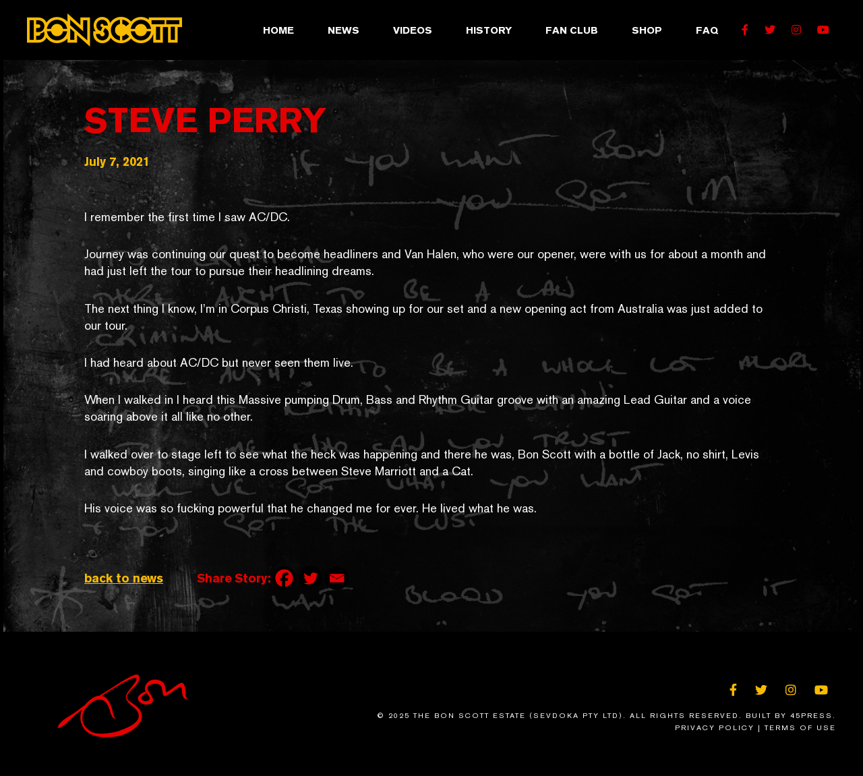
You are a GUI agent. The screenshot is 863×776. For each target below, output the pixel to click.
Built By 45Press (789, 715)
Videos (412, 30)
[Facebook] (284, 578)
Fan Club (571, 30)
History (489, 30)
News (343, 30)
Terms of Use (800, 727)
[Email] (337, 578)
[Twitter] (310, 578)
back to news (123, 578)
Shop (647, 30)
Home (278, 30)
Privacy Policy (714, 727)
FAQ (707, 30)
